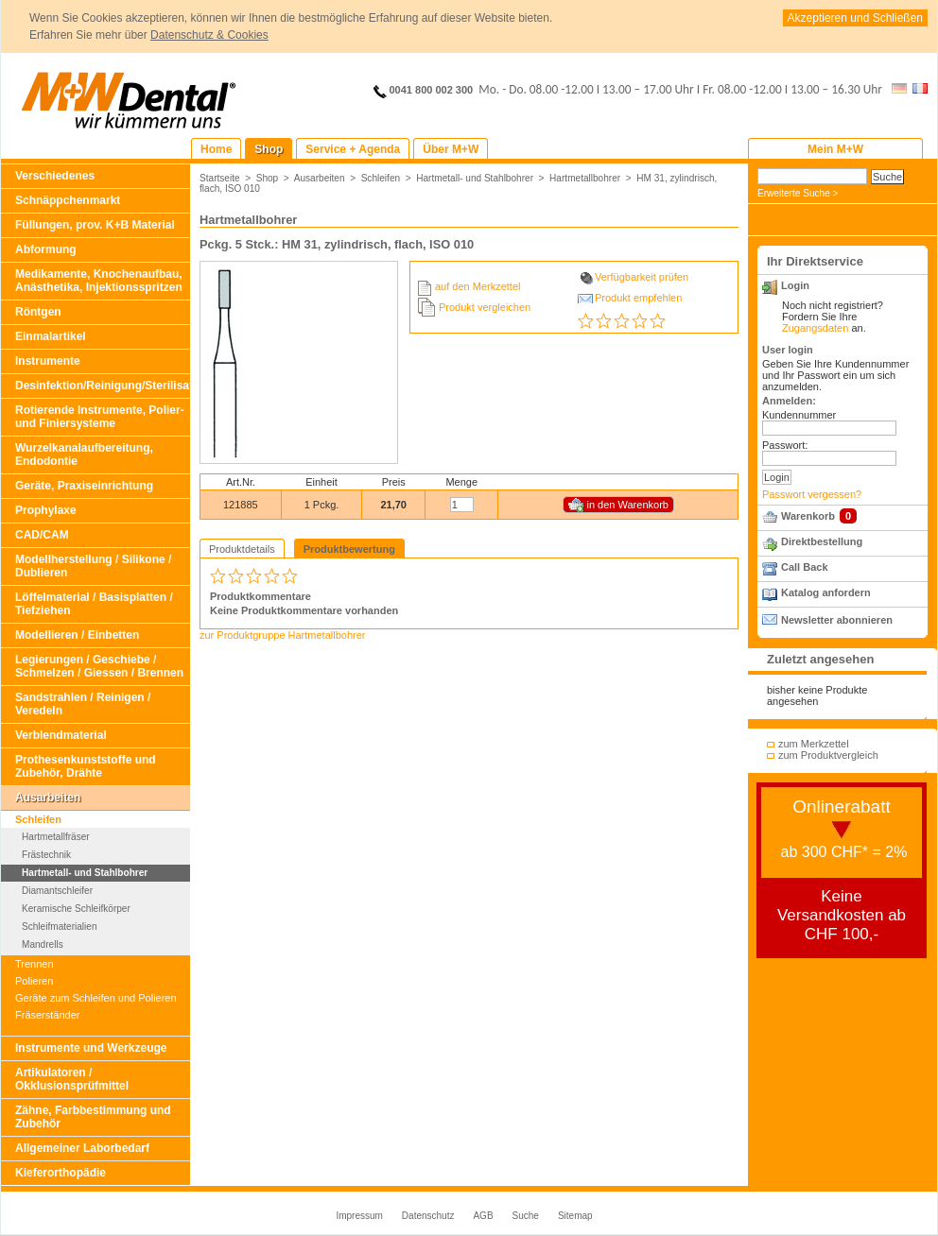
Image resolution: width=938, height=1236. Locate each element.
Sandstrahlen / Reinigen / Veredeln (82, 704)
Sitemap (575, 1215)
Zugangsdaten (815, 328)
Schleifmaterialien (59, 926)
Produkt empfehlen (638, 297)
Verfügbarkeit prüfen (641, 277)
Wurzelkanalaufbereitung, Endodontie (84, 454)
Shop (267, 178)
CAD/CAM (42, 534)
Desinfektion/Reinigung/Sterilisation (102, 385)
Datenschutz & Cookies (209, 35)
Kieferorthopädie (60, 1172)
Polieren (34, 981)
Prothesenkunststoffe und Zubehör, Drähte (85, 766)
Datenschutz (428, 1215)
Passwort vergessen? (811, 494)
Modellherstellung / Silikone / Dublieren (93, 566)
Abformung (46, 249)
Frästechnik (46, 855)
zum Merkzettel (813, 743)
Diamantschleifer (57, 890)
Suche (525, 1215)
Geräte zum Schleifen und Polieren (96, 998)
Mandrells (42, 944)
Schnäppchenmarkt (67, 200)
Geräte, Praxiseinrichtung (84, 485)
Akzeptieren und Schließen (855, 18)
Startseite (220, 178)
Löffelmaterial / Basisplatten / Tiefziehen (94, 604)
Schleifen (38, 819)
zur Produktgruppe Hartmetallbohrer (282, 635)
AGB (483, 1215)
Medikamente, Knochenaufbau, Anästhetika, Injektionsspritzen (98, 280)
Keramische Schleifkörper (76, 908)
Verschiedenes (55, 175)
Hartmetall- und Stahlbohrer (85, 872)
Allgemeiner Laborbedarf (82, 1148)
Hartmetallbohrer (584, 178)
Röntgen (38, 311)
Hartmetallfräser (56, 837)
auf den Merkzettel (478, 286)
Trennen (34, 964)
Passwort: (785, 445)
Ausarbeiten (47, 797)
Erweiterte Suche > (797, 193)
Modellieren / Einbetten (77, 635)
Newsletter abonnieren (837, 620)
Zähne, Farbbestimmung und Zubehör (93, 1117)
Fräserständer (47, 1015)
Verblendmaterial (61, 735)
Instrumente (47, 361)
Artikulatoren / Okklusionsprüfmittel (72, 1079)
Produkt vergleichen (484, 307)
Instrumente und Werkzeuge (90, 1048)
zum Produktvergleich (828, 755)
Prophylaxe (46, 510)
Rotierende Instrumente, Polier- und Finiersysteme (99, 416)
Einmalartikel (50, 336)
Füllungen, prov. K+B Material (95, 225)
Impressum (359, 1215)
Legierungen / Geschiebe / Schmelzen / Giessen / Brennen (99, 666)
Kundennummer (799, 415)
